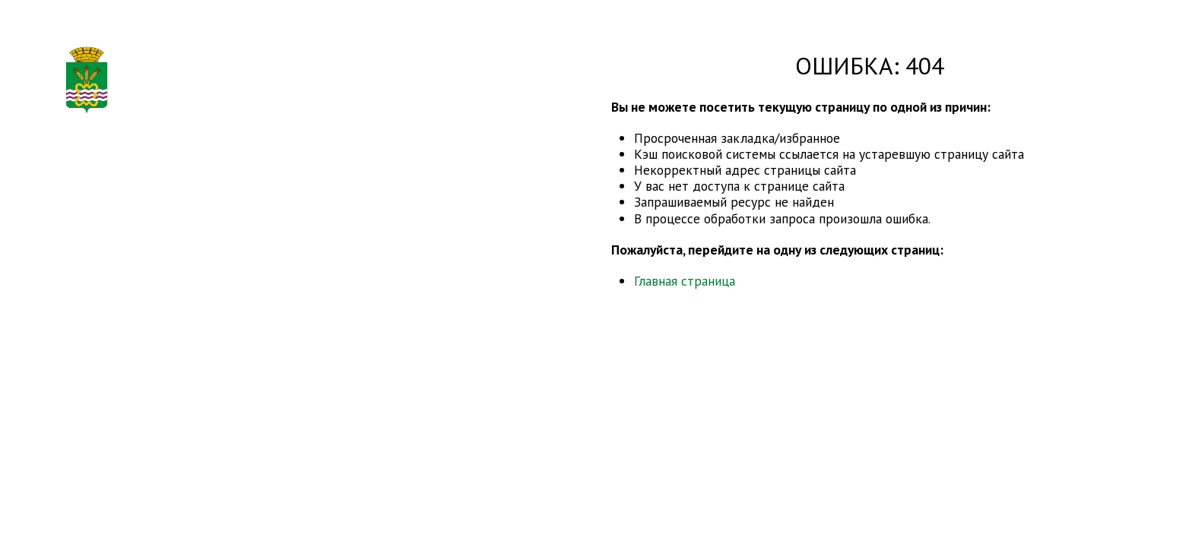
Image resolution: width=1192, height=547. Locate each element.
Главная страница (684, 280)
